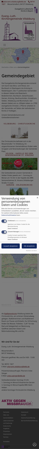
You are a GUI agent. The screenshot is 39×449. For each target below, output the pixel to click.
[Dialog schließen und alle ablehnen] (37, 196)
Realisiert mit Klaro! (31, 250)
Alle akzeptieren (29, 246)
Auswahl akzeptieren (11, 246)
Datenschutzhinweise (8, 215)
